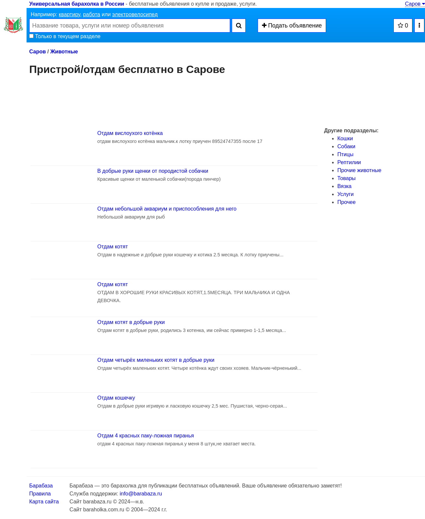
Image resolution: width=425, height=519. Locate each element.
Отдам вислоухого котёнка (130, 133)
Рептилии (349, 162)
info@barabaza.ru (141, 493)
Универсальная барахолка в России (76, 4)
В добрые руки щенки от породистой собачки (152, 171)
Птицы (345, 154)
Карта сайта (44, 501)
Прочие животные (359, 170)
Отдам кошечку (116, 398)
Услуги (345, 194)
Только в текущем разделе (65, 36)
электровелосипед (135, 14)
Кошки (345, 138)
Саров (415, 4)
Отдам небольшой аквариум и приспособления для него (166, 209)
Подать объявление (292, 25)
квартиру (69, 14)
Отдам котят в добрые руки (131, 322)
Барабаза (41, 485)
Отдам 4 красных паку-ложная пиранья (145, 435)
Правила (40, 493)
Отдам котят (112, 246)
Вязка (344, 186)
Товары (346, 178)
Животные (64, 51)
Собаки (346, 146)
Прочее (346, 202)
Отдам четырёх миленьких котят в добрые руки (155, 360)
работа (91, 14)
